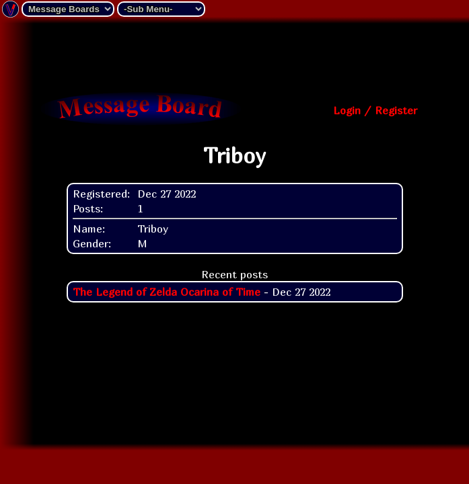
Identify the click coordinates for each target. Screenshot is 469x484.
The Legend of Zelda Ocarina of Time (166, 291)
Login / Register (375, 110)
